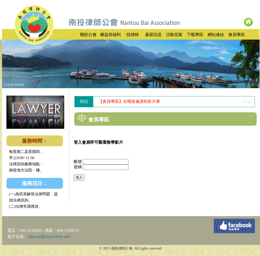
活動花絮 (174, 34)
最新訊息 (153, 34)
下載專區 (195, 34)
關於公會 (88, 34)
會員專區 (236, 34)
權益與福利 (110, 34)
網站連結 (216, 34)
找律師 (132, 34)
